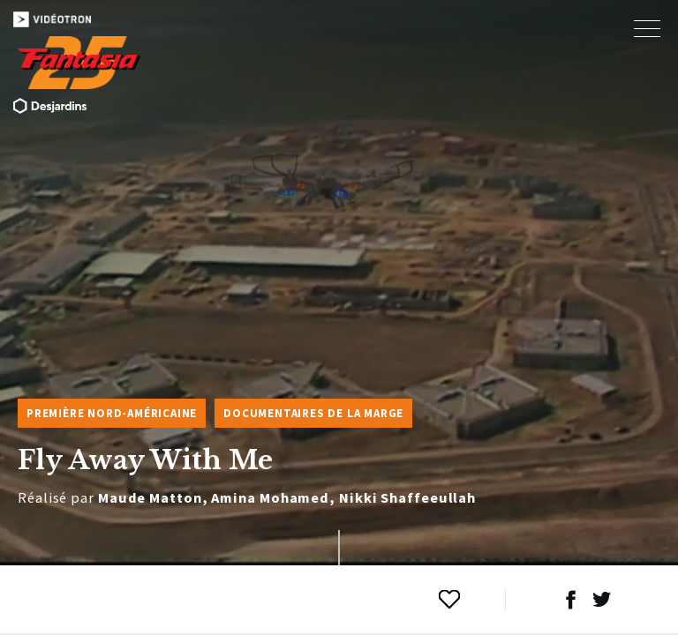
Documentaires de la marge (313, 413)
